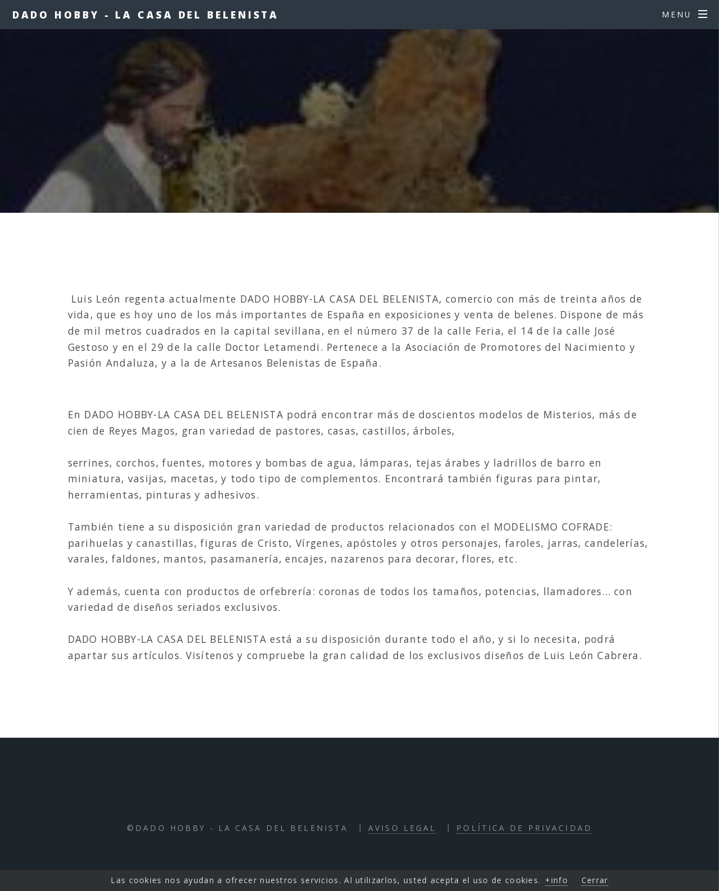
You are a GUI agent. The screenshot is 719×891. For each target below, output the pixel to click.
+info (556, 880)
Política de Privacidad (524, 828)
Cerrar (594, 880)
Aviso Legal (402, 828)
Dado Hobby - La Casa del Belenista (146, 14)
